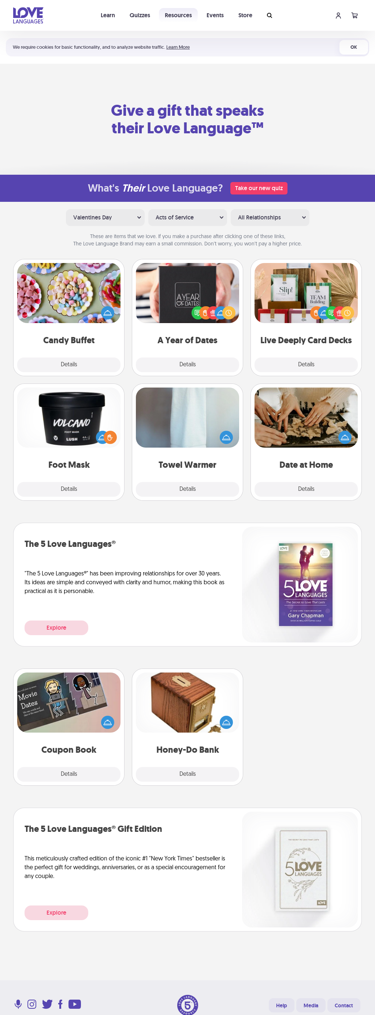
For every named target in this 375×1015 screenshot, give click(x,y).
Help (281, 1005)
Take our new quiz (259, 188)
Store (245, 15)
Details (69, 365)
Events (215, 15)
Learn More (178, 47)
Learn (108, 15)
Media (311, 1005)
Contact (344, 1005)
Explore (56, 627)
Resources (178, 15)
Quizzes (140, 15)
